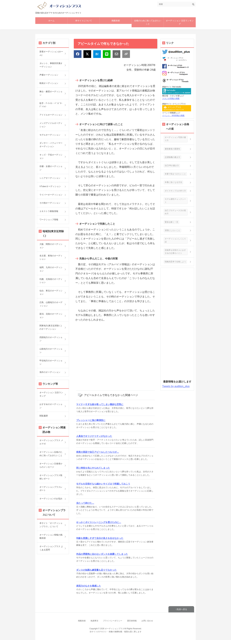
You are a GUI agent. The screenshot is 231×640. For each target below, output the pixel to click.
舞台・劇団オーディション (50, 93)
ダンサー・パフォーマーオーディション (50, 145)
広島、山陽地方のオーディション (50, 304)
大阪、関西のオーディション (50, 246)
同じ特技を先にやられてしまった (93, 468)
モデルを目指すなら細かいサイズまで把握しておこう (103, 483)
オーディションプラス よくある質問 (51, 548)
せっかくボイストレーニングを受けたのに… (98, 522)
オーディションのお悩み (50, 498)
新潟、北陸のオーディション (50, 315)
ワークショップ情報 (48, 219)
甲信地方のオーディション (50, 362)
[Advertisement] (115, 355)
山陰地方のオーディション (50, 350)
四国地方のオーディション (50, 339)
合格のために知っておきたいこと (147, 22)
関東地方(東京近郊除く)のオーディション (50, 327)
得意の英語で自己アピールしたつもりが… (97, 452)
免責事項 (94, 621)
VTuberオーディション (50, 186)
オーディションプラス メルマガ (51, 442)
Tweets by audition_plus (176, 386)
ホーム (51, 20)
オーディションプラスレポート (50, 489)
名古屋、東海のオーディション (50, 257)
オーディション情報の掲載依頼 (50, 536)
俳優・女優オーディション (50, 168)
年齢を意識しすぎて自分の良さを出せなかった (99, 538)
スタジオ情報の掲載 (171, 98)
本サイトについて (83, 20)
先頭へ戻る (182, 609)
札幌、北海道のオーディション (50, 281)
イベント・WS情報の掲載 (173, 115)
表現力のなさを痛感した (88, 585)
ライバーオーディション (50, 194)
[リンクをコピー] (126, 54)
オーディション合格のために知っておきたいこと (50, 454)
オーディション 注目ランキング (180, 22)
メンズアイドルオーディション (50, 125)
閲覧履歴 (43, 416)
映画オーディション (48, 83)
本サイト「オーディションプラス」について (50, 525)
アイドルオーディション (50, 115)
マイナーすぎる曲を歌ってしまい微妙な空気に (99, 404)
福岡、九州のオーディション (50, 269)
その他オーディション (49, 203)
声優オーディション (48, 75)
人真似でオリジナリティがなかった (94, 436)
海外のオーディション (49, 372)
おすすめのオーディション (50, 406)
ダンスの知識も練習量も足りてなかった (96, 570)
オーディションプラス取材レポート (50, 477)
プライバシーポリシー (112, 621)
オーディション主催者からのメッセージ (50, 465)
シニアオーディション (49, 178)
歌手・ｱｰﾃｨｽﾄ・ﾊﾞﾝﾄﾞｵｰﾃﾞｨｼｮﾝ (50, 105)
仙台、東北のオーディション (50, 292)
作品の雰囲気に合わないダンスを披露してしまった (102, 554)
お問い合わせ (147, 621)
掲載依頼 (115, 20)
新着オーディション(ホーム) (51, 53)
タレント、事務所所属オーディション (50, 65)
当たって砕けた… (85, 503)
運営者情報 (132, 621)
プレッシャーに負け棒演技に (90, 420)
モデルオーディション (49, 135)
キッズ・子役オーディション (50, 156)
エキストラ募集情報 (48, 211)
